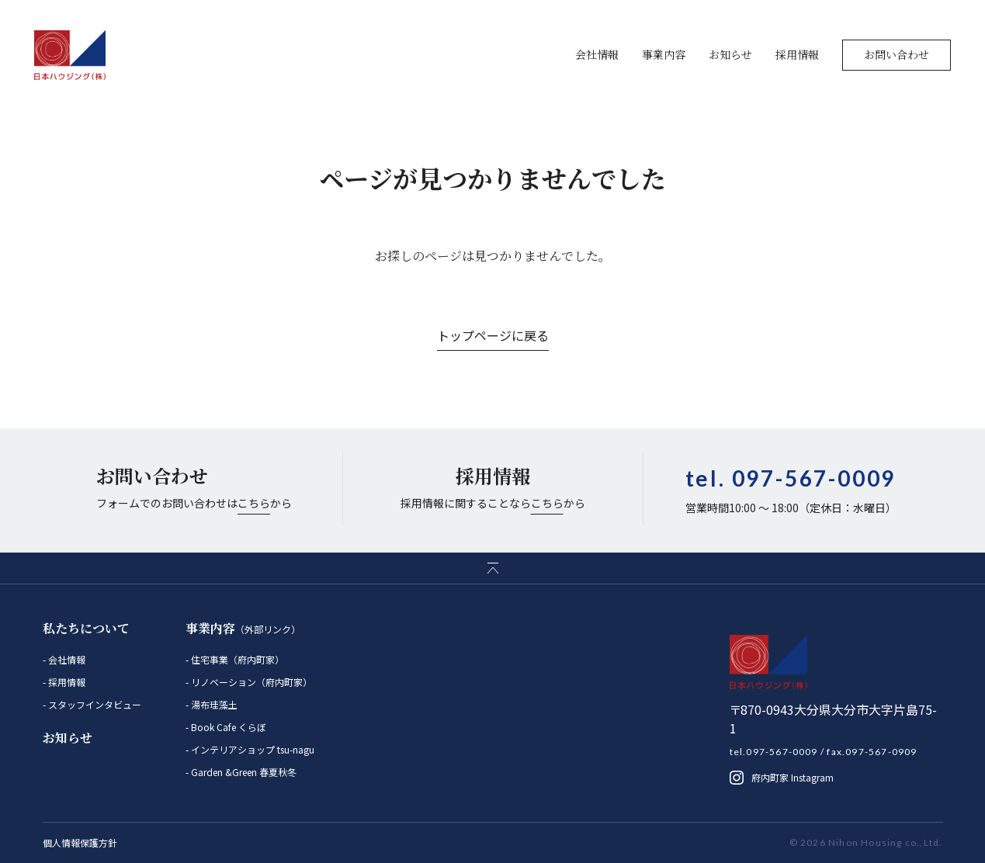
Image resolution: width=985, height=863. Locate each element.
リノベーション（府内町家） (250, 681)
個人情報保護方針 (80, 842)
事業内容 (663, 54)
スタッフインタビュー (93, 704)
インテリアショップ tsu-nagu (251, 749)
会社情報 (597, 54)
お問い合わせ (896, 54)
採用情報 (797, 54)
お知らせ (730, 54)
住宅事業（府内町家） (236, 659)
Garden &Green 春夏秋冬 (243, 771)
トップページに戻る (493, 335)
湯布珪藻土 (213, 704)
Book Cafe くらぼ (227, 726)
